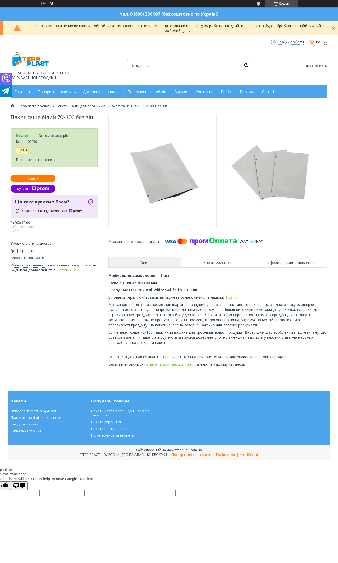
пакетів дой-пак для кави (171, 364)
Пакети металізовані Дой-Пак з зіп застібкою (120, 412)
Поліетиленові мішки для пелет (37, 417)
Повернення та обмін (147, 91)
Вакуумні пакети (25, 424)
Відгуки (180, 91)
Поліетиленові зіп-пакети (112, 435)
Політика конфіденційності (237, 454)
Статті (268, 91)
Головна (22, 91)
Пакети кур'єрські (106, 421)
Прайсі (231, 297)
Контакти (204, 91)
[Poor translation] (19, 485)
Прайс (226, 91)
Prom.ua (195, 449)
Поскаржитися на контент (192, 454)
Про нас (247, 91)
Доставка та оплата (101, 91)
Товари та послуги (55, 91)
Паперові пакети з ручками (34, 410)
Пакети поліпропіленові (111, 428)
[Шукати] (246, 65)
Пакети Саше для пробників (80, 106)
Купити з (33, 188)
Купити (33, 178)
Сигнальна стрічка (26, 431)
